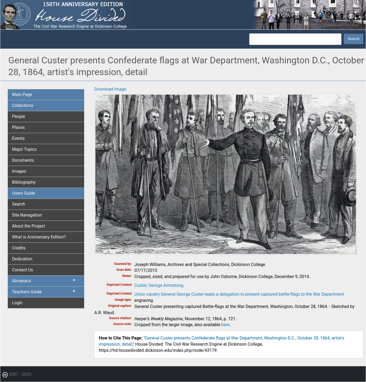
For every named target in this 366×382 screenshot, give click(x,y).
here (225, 324)
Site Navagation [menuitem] (27, 215)
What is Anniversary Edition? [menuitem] (39, 237)
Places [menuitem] (18, 127)
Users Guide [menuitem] (23, 193)
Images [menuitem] (19, 171)
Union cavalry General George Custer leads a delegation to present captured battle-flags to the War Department (239, 294)
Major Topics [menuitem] (24, 149)
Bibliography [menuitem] (24, 182)
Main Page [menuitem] (22, 94)
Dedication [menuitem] (22, 258)
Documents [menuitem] (23, 160)
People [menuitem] (18, 116)
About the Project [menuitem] (28, 226)
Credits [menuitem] (19, 247)
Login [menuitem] (17, 302)
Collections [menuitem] (22, 105)
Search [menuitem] (18, 204)
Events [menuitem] (18, 138)
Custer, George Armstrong (159, 285)
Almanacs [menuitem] (44, 282)
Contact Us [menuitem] (22, 269)
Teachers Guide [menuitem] (44, 293)
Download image (110, 89)
